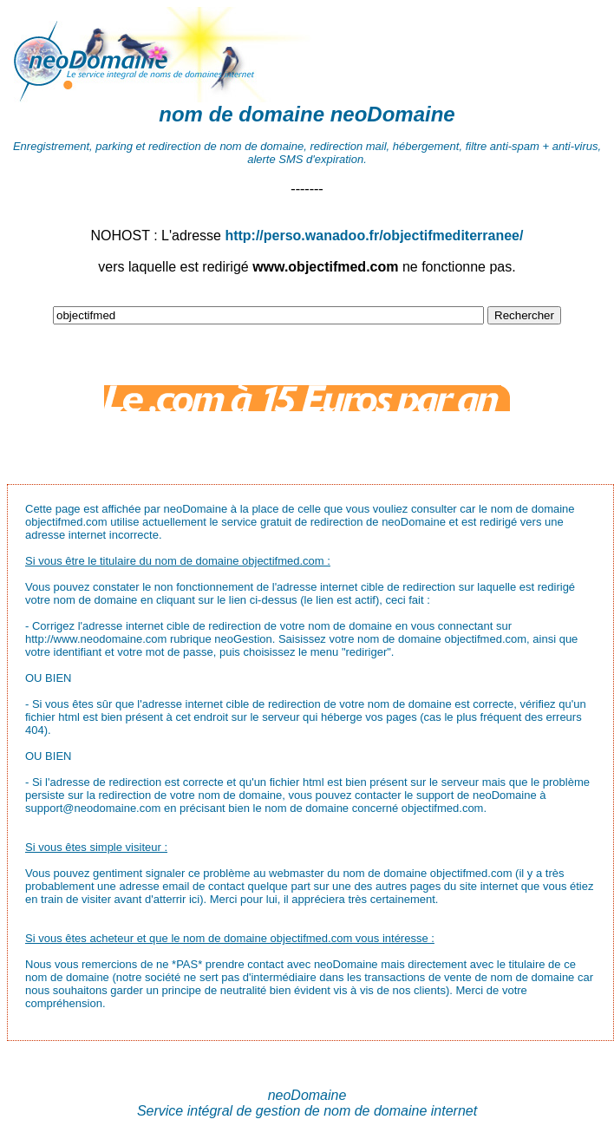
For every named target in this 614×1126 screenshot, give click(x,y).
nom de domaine (241, 114)
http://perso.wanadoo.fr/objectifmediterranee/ (374, 235)
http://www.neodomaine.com (96, 638)
